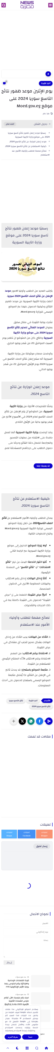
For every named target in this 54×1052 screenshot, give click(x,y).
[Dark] (17, 1048)
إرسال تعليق (41, 846)
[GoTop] (8, 1048)
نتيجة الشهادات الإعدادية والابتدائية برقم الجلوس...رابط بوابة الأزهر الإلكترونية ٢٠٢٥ (16, 984)
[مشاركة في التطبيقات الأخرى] (13, 721)
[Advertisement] (27, 40)
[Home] (46, 1048)
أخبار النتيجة (45, 83)
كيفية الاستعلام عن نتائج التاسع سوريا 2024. (26, 146)
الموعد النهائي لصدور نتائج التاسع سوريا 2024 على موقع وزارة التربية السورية (30, 332)
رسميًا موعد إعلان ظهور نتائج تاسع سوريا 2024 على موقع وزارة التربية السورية (29, 135)
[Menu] (27, 1048)
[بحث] (3, 5)
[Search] (36, 1048)
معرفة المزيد (13, 1037)
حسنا (30, 1037)
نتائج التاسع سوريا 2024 (41, 706)
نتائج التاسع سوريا (16, 700)
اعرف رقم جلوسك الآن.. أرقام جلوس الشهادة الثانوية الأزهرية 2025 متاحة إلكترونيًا (16, 1001)
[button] (39, 721)
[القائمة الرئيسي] (50, 5)
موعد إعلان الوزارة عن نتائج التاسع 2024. (28, 142)
